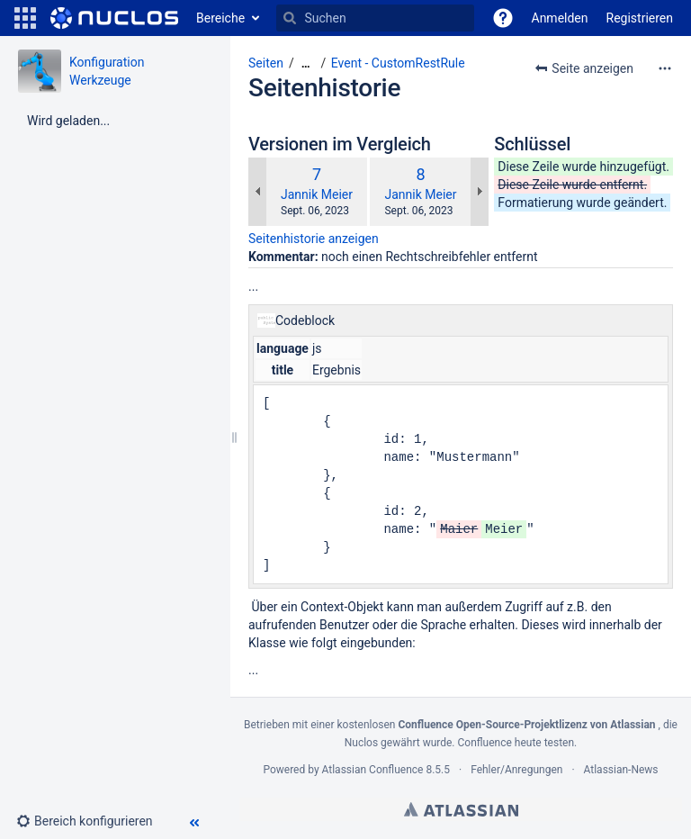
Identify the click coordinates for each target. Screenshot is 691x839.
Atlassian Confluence (373, 769)
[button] (25, 18)
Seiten (265, 63)
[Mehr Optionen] (665, 68)
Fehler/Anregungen (516, 769)
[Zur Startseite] (114, 18)
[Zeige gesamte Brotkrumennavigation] (306, 63)
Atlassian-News (621, 769)
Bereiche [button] (220, 18)
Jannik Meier (317, 194)
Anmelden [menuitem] (560, 18)
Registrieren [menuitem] (639, 18)
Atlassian (461, 809)
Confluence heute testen (516, 742)
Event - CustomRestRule (398, 63)
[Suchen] (290, 18)
